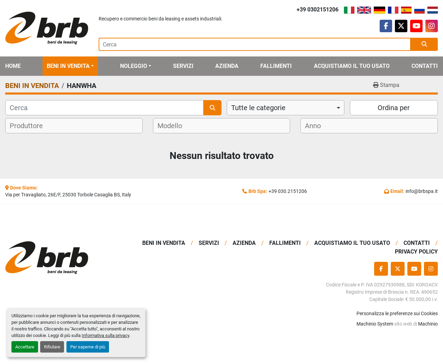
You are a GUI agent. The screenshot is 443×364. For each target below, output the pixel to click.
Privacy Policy (416, 251)
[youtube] (416, 26)
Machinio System (374, 324)
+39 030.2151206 (288, 191)
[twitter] (401, 26)
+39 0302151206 (317, 9)
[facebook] (386, 26)
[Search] (255, 44)
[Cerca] (104, 107)
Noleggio (133, 66)
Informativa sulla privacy (105, 335)
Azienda (226, 66)
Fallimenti (276, 66)
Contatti (425, 66)
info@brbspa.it (422, 191)
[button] (70, 66)
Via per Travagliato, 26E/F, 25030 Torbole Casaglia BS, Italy (68, 194)
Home (13, 66)
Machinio (428, 324)
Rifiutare (52, 346)
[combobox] (285, 107)
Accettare (24, 346)
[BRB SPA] (55, 258)
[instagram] (431, 26)
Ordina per (394, 108)
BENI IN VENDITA (68, 66)
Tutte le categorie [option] (258, 108)
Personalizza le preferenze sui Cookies (397, 313)
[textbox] (31, 126)
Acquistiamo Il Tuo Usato (352, 66)
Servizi (183, 66)
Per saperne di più (87, 346)
